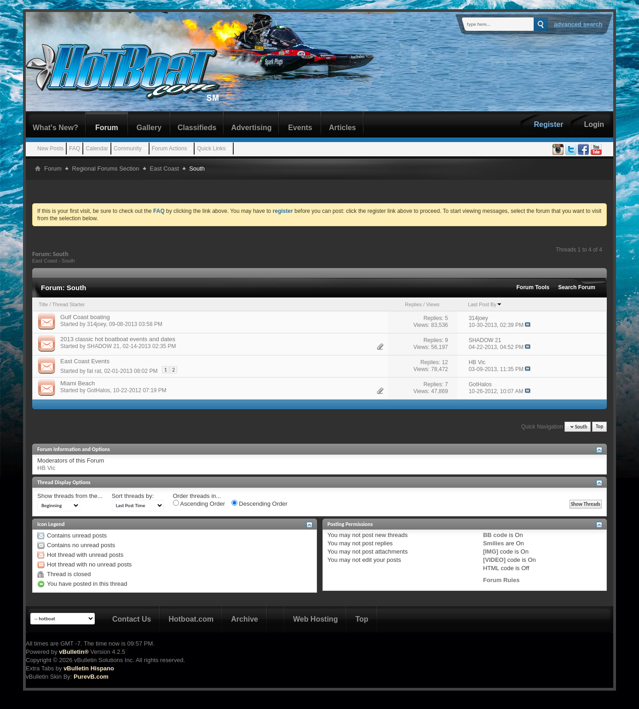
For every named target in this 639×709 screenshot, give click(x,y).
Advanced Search (578, 24)
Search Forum (576, 287)
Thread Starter (68, 304)
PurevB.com (91, 676)
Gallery (149, 128)
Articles (342, 128)
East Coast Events (84, 361)
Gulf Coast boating (85, 317)
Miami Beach (77, 383)
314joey (96, 324)
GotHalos (98, 390)
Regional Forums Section (105, 168)
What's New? (55, 128)
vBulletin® (73, 651)
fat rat (94, 371)
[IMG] (490, 551)
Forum (106, 128)
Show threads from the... (70, 495)
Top (599, 427)
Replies (413, 304)
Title (43, 304)
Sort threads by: (133, 495)
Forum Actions (169, 148)
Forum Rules (501, 580)
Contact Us (131, 619)
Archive (244, 619)
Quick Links (211, 148)
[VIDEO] (494, 559)
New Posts (50, 148)
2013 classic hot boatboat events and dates (117, 339)
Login (594, 124)
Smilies (493, 543)
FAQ (74, 148)
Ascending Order (199, 503)
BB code (495, 535)
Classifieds (197, 128)
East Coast (164, 168)
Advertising (251, 128)
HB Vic (46, 467)
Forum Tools (533, 287)
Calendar (97, 148)
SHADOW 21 (103, 346)
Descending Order (259, 503)
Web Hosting (315, 619)
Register (548, 124)
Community (128, 148)
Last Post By (485, 304)
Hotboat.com (190, 619)
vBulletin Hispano (88, 668)
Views (432, 304)
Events (300, 128)
